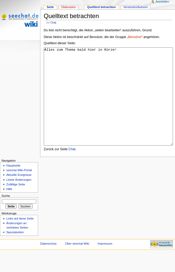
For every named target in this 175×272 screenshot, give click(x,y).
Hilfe (9, 208)
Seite (50, 7)
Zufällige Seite (15, 203)
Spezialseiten (15, 251)
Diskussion (68, 7)
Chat (53, 22)
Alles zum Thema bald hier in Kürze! (108, 106)
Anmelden (162, 1)
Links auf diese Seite (20, 237)
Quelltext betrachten (101, 7)
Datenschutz (48, 263)
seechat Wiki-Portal (19, 189)
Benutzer (134, 37)
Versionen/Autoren (135, 7)
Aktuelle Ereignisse (18, 194)
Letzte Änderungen (18, 199)
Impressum (105, 263)
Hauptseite (13, 184)
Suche (6, 215)
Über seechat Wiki (77, 263)
